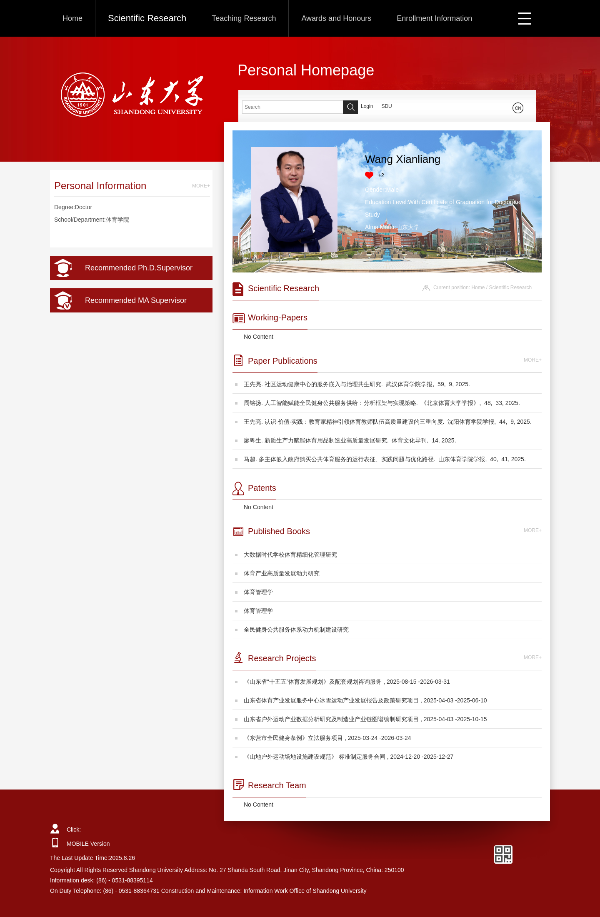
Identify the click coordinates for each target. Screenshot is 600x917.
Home (72, 18)
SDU (386, 106)
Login (367, 106)
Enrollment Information (434, 18)
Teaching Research (244, 18)
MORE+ (201, 186)
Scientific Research (147, 18)
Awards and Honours (336, 18)
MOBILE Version (88, 843)
